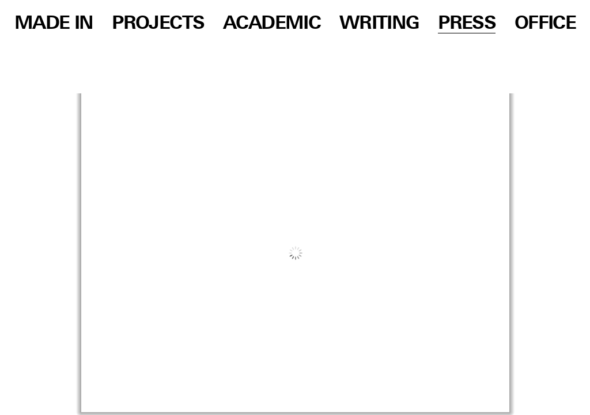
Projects (158, 23)
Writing (379, 23)
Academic (271, 23)
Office (545, 23)
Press (467, 23)
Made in (53, 23)
